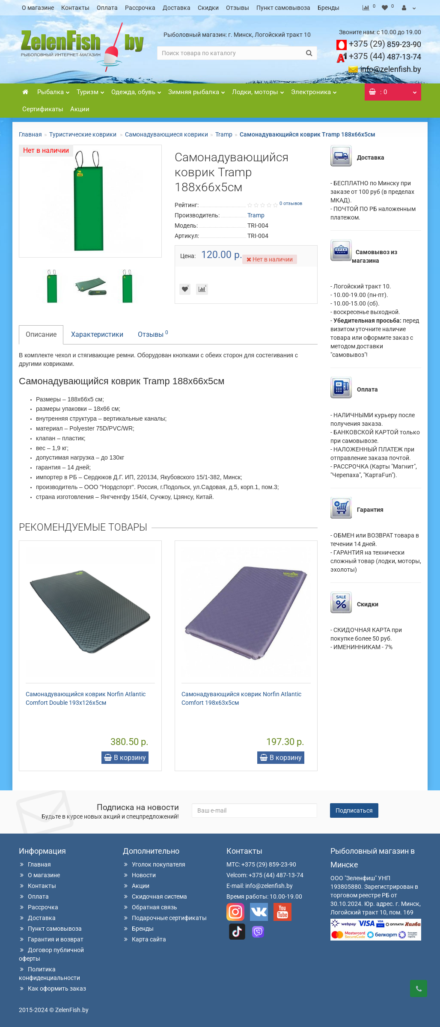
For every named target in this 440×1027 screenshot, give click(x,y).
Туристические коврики (83, 134)
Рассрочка (140, 7)
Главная (30, 134)
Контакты (75, 7)
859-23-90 (385, 44)
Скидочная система (155, 896)
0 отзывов (290, 203)
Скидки (208, 7)
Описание (41, 334)
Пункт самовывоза (283, 7)
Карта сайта (144, 939)
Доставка (176, 7)
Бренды (328, 7)
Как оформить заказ (52, 988)
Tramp (223, 134)
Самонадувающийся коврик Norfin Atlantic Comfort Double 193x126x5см (86, 698)
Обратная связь (150, 907)
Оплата (107, 7)
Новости (139, 875)
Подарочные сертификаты (165, 917)
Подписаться (354, 810)
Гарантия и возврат (51, 939)
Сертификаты (42, 109)
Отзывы (237, 7)
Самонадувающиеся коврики (166, 134)
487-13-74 (385, 56)
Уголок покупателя (154, 864)
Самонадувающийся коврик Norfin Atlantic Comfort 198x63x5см (241, 698)
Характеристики (97, 334)
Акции (79, 109)
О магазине (38, 7)
